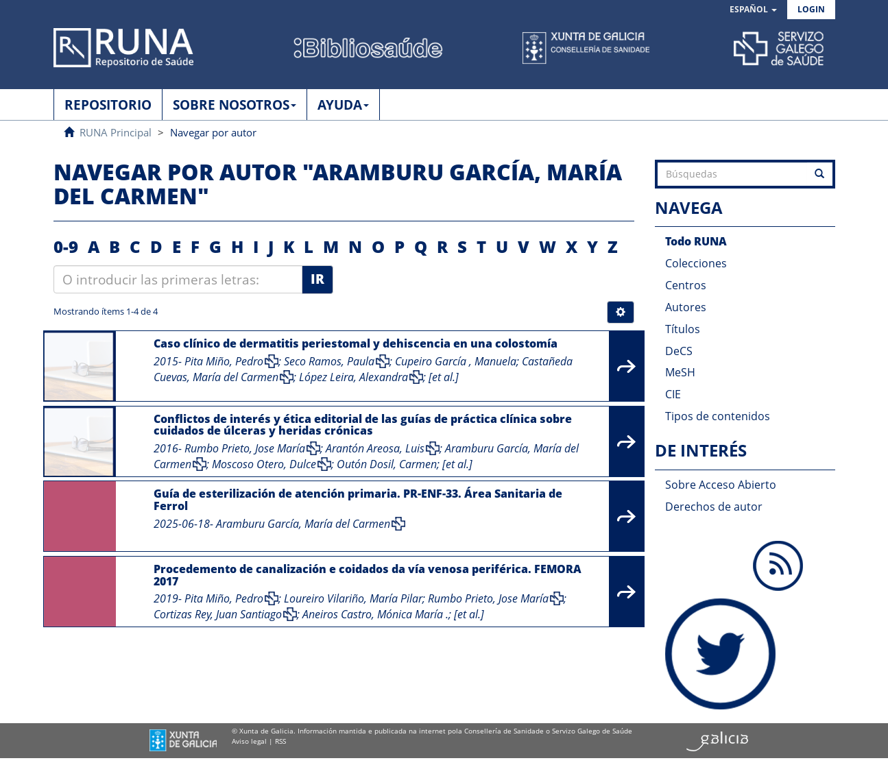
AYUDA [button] (343, 105)
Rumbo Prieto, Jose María (244, 448)
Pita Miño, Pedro (223, 361)
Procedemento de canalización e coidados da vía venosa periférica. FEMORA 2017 (367, 575)
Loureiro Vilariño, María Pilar (353, 598)
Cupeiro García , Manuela (455, 361)
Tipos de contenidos (717, 416)
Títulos (682, 329)
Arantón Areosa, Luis (375, 448)
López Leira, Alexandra (353, 377)
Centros (685, 285)
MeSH (680, 372)
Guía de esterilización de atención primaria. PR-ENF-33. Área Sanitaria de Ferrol (358, 499)
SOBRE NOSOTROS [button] (234, 105)
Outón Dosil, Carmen (387, 464)
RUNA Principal (116, 132)
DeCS (679, 351)
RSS (280, 741)
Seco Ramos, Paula (329, 361)
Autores (685, 307)
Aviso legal (249, 741)
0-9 (65, 246)
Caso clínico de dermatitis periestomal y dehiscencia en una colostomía (355, 343)
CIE (673, 394)
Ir (317, 279)
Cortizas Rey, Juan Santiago (218, 614)
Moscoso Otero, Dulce (264, 464)
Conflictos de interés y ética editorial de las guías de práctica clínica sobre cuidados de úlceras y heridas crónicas (363, 425)
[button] (753, 10)
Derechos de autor (714, 506)
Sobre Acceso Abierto (720, 484)
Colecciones (696, 263)
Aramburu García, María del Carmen (303, 523)
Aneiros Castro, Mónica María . (375, 614)
